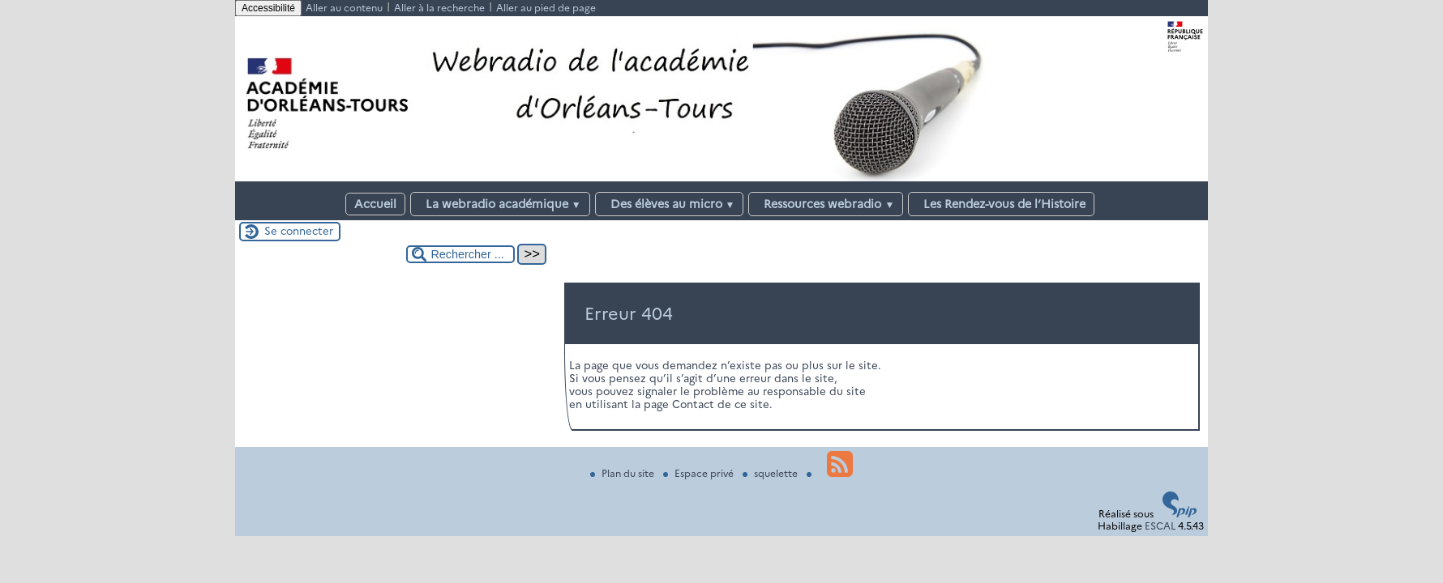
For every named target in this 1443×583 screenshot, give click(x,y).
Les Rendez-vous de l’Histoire (1001, 204)
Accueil (375, 204)
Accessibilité (268, 8)
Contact (693, 404)
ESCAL (1160, 526)
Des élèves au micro (669, 204)
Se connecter (298, 230)
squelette (771, 473)
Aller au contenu (344, 8)
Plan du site (623, 473)
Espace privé (699, 473)
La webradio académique (500, 204)
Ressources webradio (825, 204)
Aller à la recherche (439, 8)
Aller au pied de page (546, 8)
